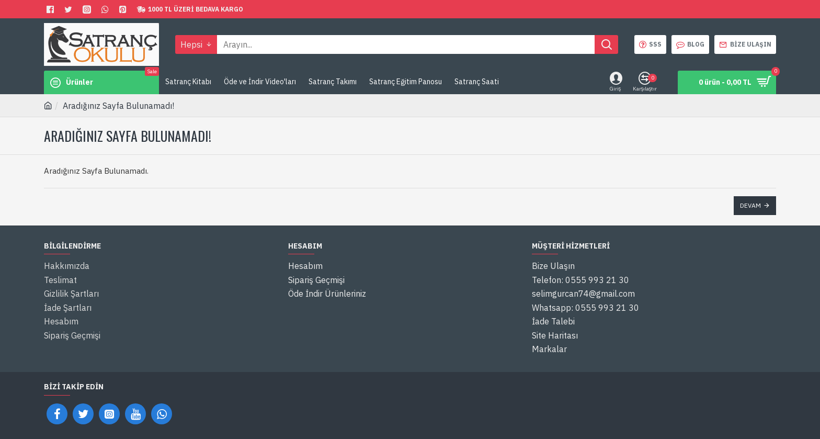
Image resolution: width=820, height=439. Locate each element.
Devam (750, 205)
